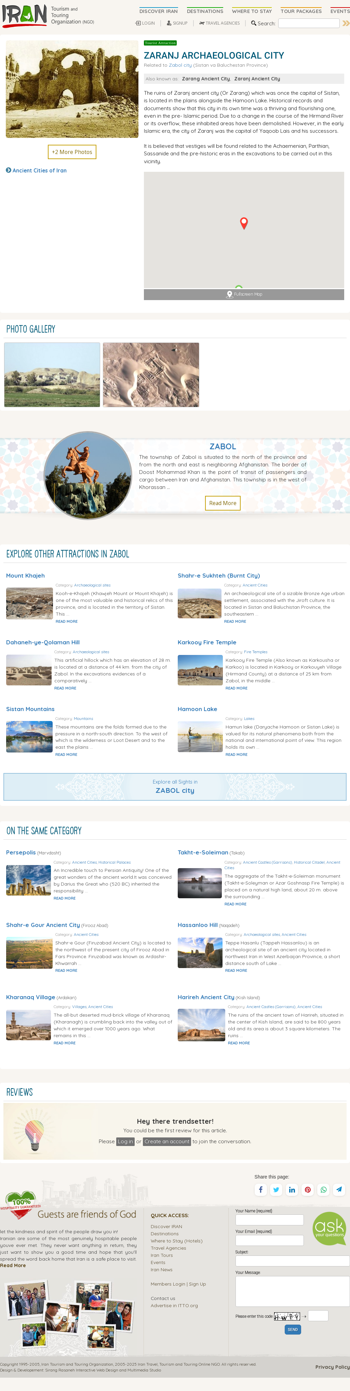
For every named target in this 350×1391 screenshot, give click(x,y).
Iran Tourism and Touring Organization (77, 1377)
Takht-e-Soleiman (203, 845)
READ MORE (92, 596)
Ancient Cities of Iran (40, 170)
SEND (293, 1343)
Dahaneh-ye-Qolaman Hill (43, 620)
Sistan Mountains (30, 694)
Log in (125, 1154)
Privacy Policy (332, 1380)
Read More (223, 475)
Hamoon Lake (197, 694)
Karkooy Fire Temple (207, 620)
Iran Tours (162, 1268)
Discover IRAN (166, 1239)
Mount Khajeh (25, 547)
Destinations (165, 1247)
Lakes (276, 704)
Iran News (162, 1283)
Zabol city (180, 65)
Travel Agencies (168, 1261)
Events (158, 1275)
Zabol (223, 418)
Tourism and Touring (178, 1377)
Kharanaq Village (30, 1003)
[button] (244, 223)
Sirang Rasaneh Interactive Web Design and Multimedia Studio (103, 1383)
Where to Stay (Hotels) (177, 1254)
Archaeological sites (117, 560)
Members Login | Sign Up (178, 1297)
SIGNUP (180, 23)
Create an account (167, 1154)
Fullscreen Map (244, 294)
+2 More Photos (72, 152)
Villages (106, 1013)
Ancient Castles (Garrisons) (295, 855)
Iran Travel (148, 1377)
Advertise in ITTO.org (174, 1319)
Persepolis (21, 845)
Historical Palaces (141, 855)
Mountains (108, 704)
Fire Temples (282, 630)
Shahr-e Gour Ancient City (43, 924)
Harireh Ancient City (206, 1003)
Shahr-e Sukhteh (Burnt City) (219, 547)
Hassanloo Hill (198, 924)
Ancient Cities (283, 557)
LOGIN (148, 23)
